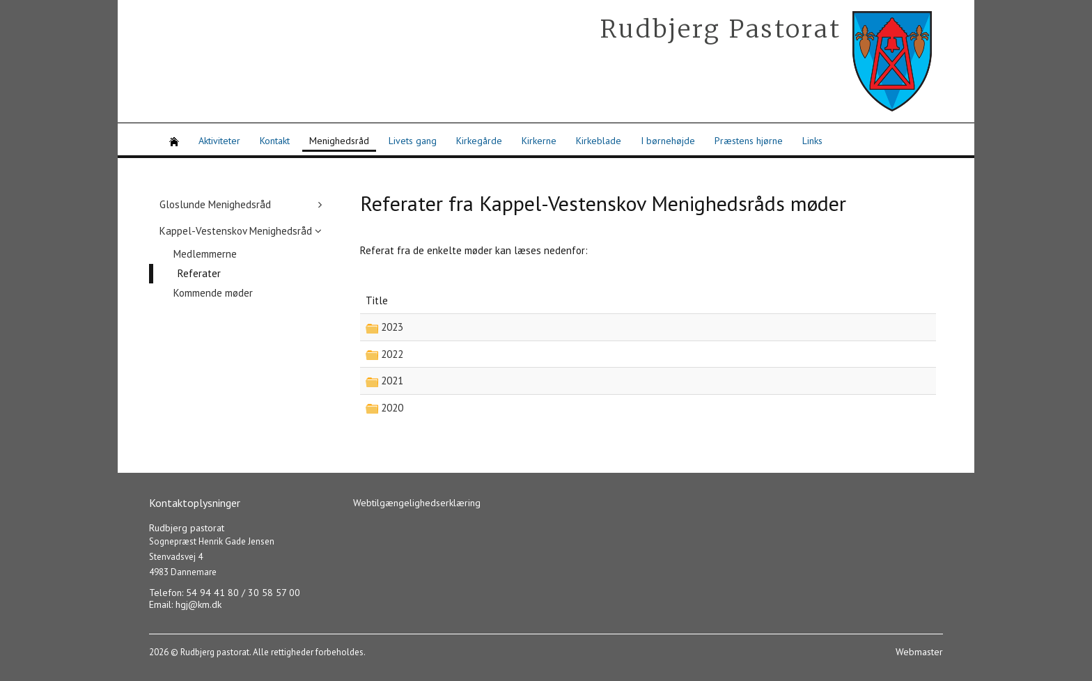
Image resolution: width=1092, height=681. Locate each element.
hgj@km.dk (198, 604)
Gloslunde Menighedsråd (215, 204)
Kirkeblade (598, 140)
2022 (390, 354)
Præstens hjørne (749, 140)
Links (812, 140)
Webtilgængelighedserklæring (417, 502)
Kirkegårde (479, 140)
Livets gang (413, 140)
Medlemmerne (205, 253)
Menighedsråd (339, 140)
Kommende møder (213, 292)
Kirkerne (539, 140)
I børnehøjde (668, 140)
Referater (199, 273)
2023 (390, 327)
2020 (390, 407)
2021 (390, 380)
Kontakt (275, 140)
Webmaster (919, 651)
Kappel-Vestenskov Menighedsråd (235, 230)
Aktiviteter (219, 140)
